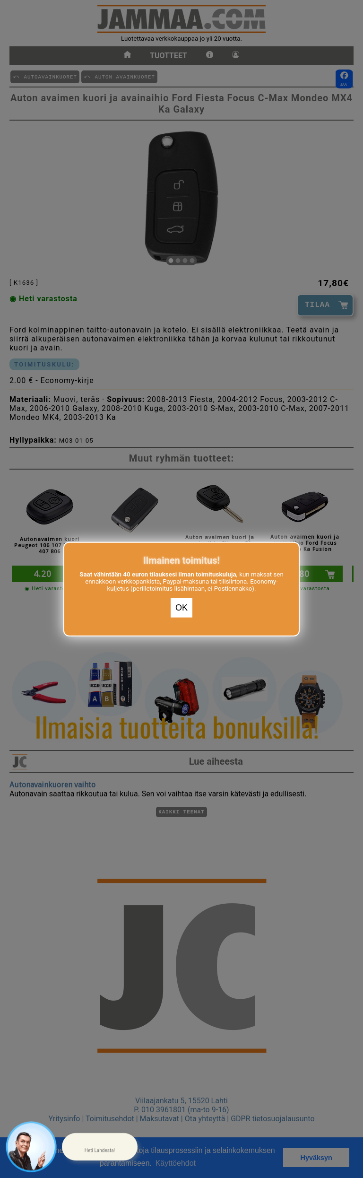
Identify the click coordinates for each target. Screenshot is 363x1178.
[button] (100, 1147)
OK (181, 607)
